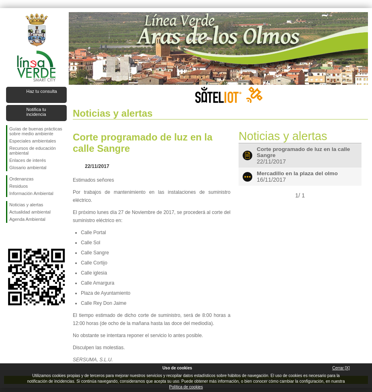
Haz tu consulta (41, 91)
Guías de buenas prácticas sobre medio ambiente (35, 131)
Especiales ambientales (32, 140)
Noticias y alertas (26, 204)
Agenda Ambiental (27, 219)
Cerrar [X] (341, 368)
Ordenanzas (21, 178)
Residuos (18, 186)
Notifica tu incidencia (36, 112)
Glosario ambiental (27, 167)
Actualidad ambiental (30, 212)
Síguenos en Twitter (24, 236)
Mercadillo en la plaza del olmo (297, 173)
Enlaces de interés (27, 160)
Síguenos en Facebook (11, 236)
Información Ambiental (31, 193)
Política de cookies (186, 387)
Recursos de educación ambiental (32, 150)
